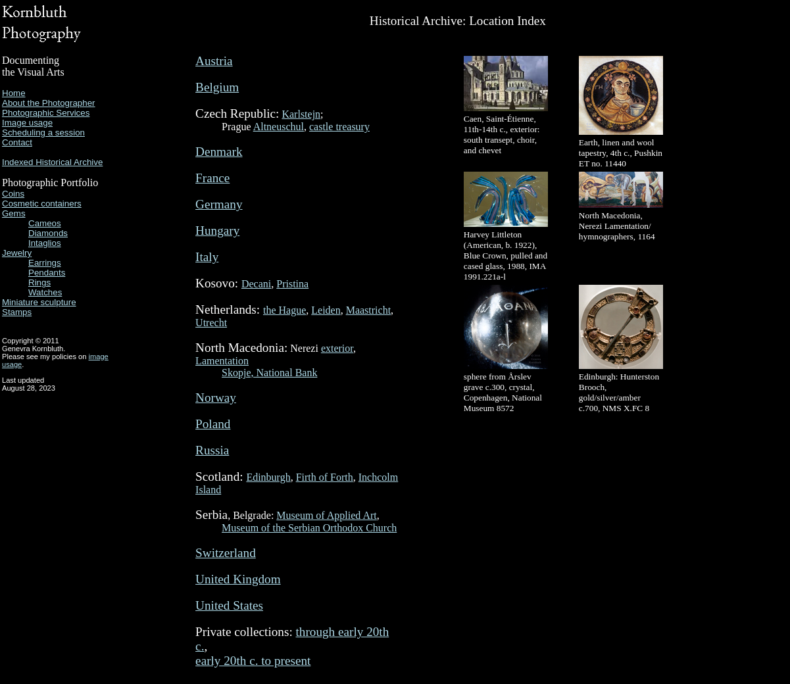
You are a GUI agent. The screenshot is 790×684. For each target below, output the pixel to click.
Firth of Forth (324, 477)
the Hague (284, 310)
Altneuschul (278, 126)
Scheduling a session (43, 132)
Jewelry (17, 253)
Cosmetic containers (42, 203)
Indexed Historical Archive (52, 162)
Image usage (27, 123)
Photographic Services (45, 113)
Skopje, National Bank (269, 372)
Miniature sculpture (39, 302)
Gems (14, 213)
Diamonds (48, 233)
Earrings (44, 263)
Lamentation (222, 360)
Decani (256, 283)
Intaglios (44, 243)
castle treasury (339, 126)
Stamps (17, 312)
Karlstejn (301, 114)
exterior (337, 348)
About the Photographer (48, 103)
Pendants (46, 273)
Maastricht (368, 310)
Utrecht (211, 322)
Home (14, 93)
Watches (45, 292)
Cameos (44, 223)
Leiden (325, 310)
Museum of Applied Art (326, 515)
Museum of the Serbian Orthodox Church (309, 527)
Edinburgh (268, 477)
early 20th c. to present (252, 661)
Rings (39, 282)
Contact (17, 142)
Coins (13, 194)
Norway (215, 397)
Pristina (292, 283)
